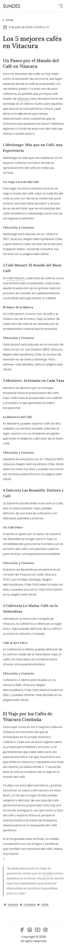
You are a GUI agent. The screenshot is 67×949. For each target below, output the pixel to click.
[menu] (60, 6)
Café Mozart (15, 278)
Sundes (47, 873)
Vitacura (23, 99)
